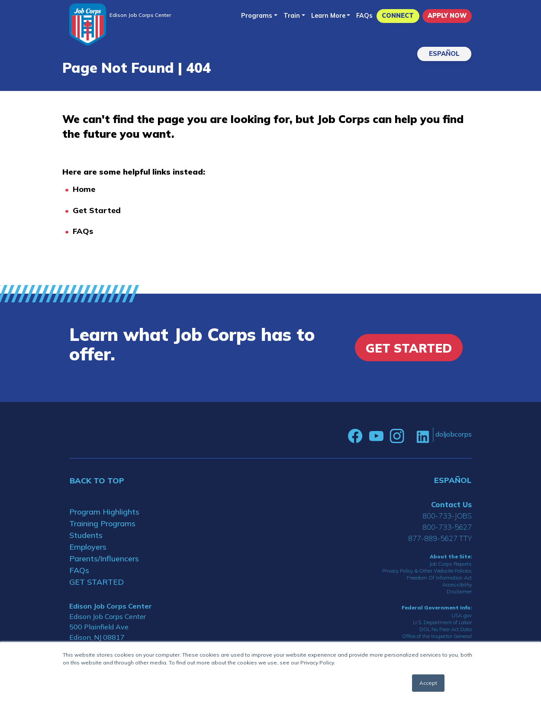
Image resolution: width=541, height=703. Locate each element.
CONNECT (398, 15)
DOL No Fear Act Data (445, 629)
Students (86, 535)
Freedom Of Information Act (439, 577)
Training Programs (102, 523)
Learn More (328, 15)
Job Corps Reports (450, 563)
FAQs (364, 15)
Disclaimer (459, 591)
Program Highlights (104, 512)
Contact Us (451, 504)
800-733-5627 (447, 526)
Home (84, 189)
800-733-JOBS (447, 515)
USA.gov (461, 615)
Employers (87, 547)
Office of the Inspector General (437, 636)
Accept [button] (428, 683)
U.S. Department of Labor (442, 622)
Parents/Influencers (104, 559)
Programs (256, 15)
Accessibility (457, 584)
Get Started (97, 210)
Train (291, 15)
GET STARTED (96, 582)
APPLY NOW (447, 15)
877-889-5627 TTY (440, 538)
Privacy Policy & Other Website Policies (427, 570)
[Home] (87, 24)
